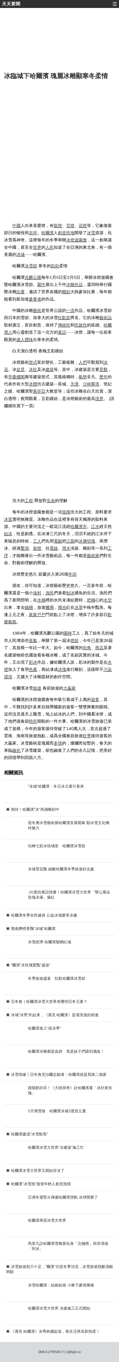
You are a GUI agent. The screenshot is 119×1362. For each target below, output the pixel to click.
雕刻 (66, 291)
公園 (37, 277)
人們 (83, 362)
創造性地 (66, 232)
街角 (87, 647)
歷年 (103, 376)
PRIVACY (57, 1352)
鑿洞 (25, 548)
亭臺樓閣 (16, 376)
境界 (99, 398)
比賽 (20, 291)
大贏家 (69, 688)
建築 (49, 369)
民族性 (81, 325)
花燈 (83, 225)
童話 (62, 332)
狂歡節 (64, 317)
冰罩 (79, 607)
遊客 (95, 699)
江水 (95, 526)
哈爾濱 (47, 232)
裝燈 (37, 548)
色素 (33, 669)
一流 (70, 310)
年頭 (72, 574)
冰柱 (33, 369)
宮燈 (70, 225)
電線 (54, 548)
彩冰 (33, 662)
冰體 (33, 384)
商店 (99, 647)
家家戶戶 (37, 614)
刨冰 (70, 593)
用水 (66, 548)
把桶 (91, 600)
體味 (29, 339)
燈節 (74, 640)
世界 (37, 247)
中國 (16, 225)
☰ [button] (114, 4)
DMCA (42, 1352)
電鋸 (58, 541)
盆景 (20, 369)
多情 (58, 743)
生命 (51, 500)
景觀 (103, 369)
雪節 (33, 265)
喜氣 (33, 640)
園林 (68, 633)
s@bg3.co (73, 1352)
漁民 (49, 593)
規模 (66, 512)
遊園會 (81, 240)
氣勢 (83, 376)
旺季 (87, 735)
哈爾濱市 (78, 526)
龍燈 (58, 225)
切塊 (91, 541)
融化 (16, 750)
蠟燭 (49, 607)
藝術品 (105, 317)
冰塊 (62, 669)
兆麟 (29, 277)
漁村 (37, 593)
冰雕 (70, 284)
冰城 (20, 254)
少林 (87, 384)
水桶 (41, 600)
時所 (33, 721)
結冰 (8, 533)
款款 (55, 265)
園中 (41, 284)
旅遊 (37, 688)
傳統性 (64, 325)
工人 (37, 541)
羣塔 (95, 384)
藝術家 (93, 555)
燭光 (62, 607)
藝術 (37, 310)
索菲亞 (39, 391)
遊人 (20, 339)
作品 (79, 284)
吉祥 (33, 232)
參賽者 (35, 299)
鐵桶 (29, 607)
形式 (33, 362)
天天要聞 (11, 3)
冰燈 (70, 240)
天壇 (74, 384)
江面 (70, 541)
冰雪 (91, 232)
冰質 (8, 519)
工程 (29, 500)
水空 (107, 600)
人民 (49, 247)
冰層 (83, 541)
